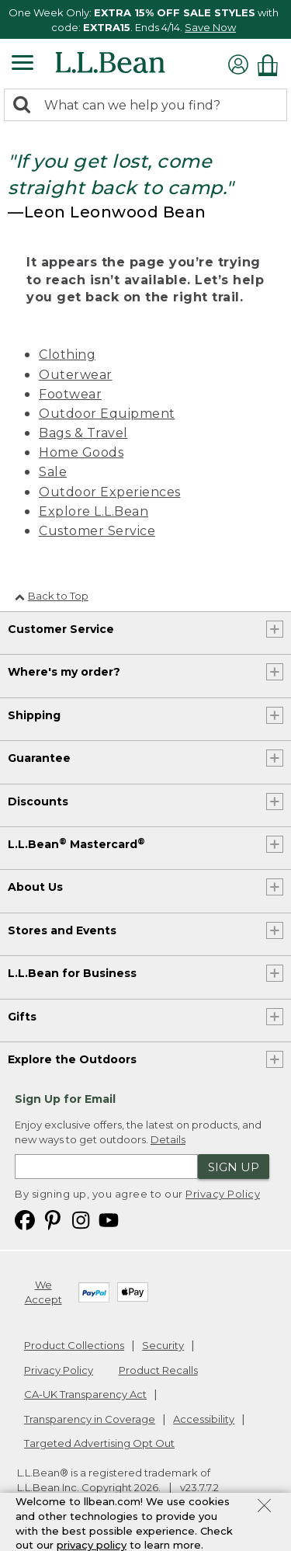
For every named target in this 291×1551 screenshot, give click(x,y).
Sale (53, 471)
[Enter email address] (106, 1166)
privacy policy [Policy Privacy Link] (91, 1545)
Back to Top (51, 595)
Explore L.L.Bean (93, 511)
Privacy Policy (222, 1194)
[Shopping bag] (272, 65)
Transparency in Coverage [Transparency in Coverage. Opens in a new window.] (89, 1419)
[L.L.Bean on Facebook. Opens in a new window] (25, 1219)
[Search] (25, 106)
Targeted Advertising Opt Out (99, 1443)
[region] (145, 19)
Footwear (70, 394)
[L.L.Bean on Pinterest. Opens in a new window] (53, 1219)
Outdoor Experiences (110, 492)
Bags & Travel (83, 433)
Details (168, 1139)
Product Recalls (158, 1370)
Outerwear (76, 374)
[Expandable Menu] (22, 64)
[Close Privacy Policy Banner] (264, 1507)
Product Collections (74, 1345)
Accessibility (203, 1419)
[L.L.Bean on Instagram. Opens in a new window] (81, 1219)
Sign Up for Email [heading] (65, 1099)
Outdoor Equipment (107, 413)
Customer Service (97, 530)
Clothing (67, 354)
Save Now (210, 27)
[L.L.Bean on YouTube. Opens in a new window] (109, 1219)
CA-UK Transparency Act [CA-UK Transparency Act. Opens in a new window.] (85, 1394)
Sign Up (233, 1167)
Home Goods (81, 452)
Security (163, 1345)
